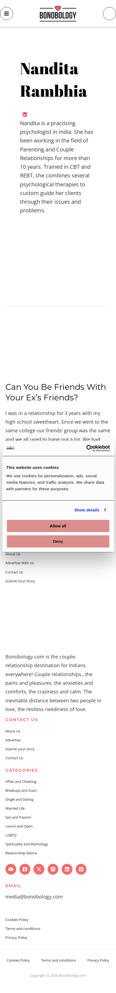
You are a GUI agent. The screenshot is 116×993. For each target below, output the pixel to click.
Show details (87, 510)
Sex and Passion (18, 817)
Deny (58, 541)
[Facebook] (24, 869)
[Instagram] (53, 869)
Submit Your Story (20, 581)
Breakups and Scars (21, 790)
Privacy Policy (16, 937)
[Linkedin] (67, 869)
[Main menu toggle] (6, 13)
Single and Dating (19, 799)
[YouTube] (10, 869)
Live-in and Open (19, 826)
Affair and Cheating (20, 781)
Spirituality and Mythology (26, 844)
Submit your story (20, 749)
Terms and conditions (22, 928)
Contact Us (14, 572)
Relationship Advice (21, 853)
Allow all (58, 526)
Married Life (15, 808)
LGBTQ (10, 835)
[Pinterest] (81, 869)
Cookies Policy (16, 919)
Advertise (13, 740)
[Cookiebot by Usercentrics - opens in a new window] (86, 448)
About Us (12, 553)
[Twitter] (39, 869)
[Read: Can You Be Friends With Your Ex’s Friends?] (58, 345)
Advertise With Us (19, 562)
